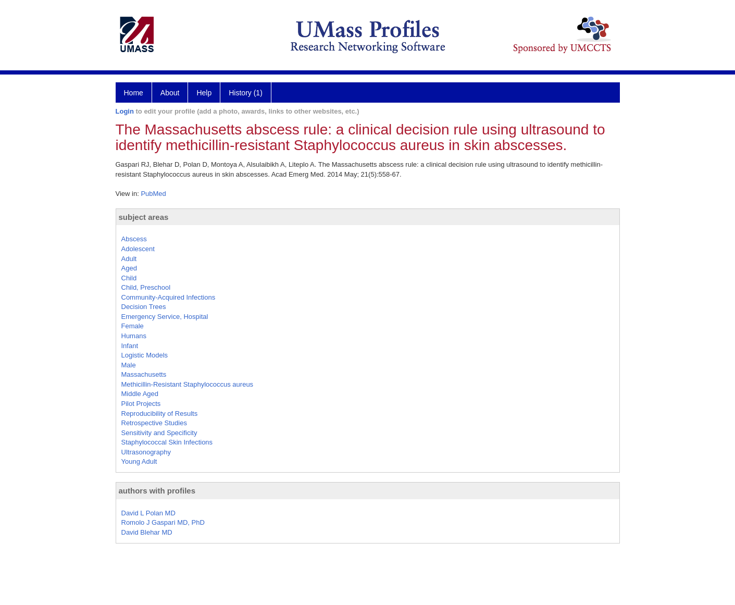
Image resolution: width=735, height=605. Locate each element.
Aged (129, 268)
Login (125, 111)
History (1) (246, 93)
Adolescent (138, 249)
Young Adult (139, 461)
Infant (130, 346)
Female (132, 326)
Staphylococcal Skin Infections (167, 442)
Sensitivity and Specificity (159, 433)
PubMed (153, 193)
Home (133, 93)
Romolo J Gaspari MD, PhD (163, 522)
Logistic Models (144, 355)
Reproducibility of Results (159, 413)
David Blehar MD (146, 532)
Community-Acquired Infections (168, 297)
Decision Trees (143, 307)
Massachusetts (144, 374)
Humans (133, 336)
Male (128, 365)
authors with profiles (157, 490)
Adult (129, 259)
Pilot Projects (141, 404)
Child (129, 278)
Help (203, 93)
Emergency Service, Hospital (164, 316)
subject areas (144, 217)
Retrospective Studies (154, 423)
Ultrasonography (146, 452)
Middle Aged (140, 394)
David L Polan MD (148, 513)
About (170, 93)
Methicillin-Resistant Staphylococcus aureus (187, 384)
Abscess (134, 239)
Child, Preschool (146, 287)
